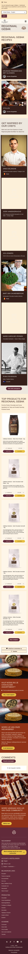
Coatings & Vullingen (6, 905)
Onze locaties (4, 929)
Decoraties (3, 910)
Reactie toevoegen (8, 761)
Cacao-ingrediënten (6, 900)
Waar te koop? (4, 890)
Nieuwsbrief (4, 888)
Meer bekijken (14, 639)
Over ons (3, 881)
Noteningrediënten (5, 902)
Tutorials (3, 934)
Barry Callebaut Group (6, 883)
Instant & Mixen (5, 915)
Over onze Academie (6, 931)
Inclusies (3, 907)
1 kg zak (20, 448)
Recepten (3, 873)
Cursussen (3, 924)
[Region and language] (14, 12)
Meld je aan (6, 823)
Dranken (3, 917)
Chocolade (3, 897)
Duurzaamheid (4, 878)
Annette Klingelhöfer (12, 76)
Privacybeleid (14, 952)
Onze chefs (4, 927)
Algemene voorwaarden (14, 950)
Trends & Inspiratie (5, 876)
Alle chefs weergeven (14, 388)
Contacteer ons (5, 886)
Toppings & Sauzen (6, 912)
